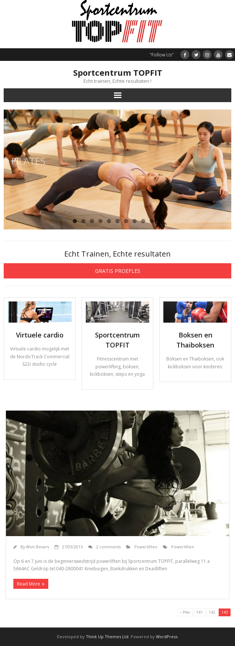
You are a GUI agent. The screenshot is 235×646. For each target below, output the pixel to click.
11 (160, 221)
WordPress (166, 636)
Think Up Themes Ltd (107, 636)
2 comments (108, 546)
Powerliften (145, 546)
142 (212, 612)
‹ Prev (185, 612)
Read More (28, 584)
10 (152, 221)
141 (199, 612)
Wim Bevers (37, 546)
